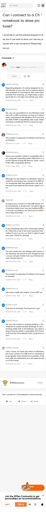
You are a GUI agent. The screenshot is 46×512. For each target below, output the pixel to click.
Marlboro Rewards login (33, 122)
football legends (16, 258)
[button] (35, 504)
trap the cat (22, 233)
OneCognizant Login (32, 308)
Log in (7, 504)
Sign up (21, 504)
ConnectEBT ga (36, 292)
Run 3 (16, 97)
